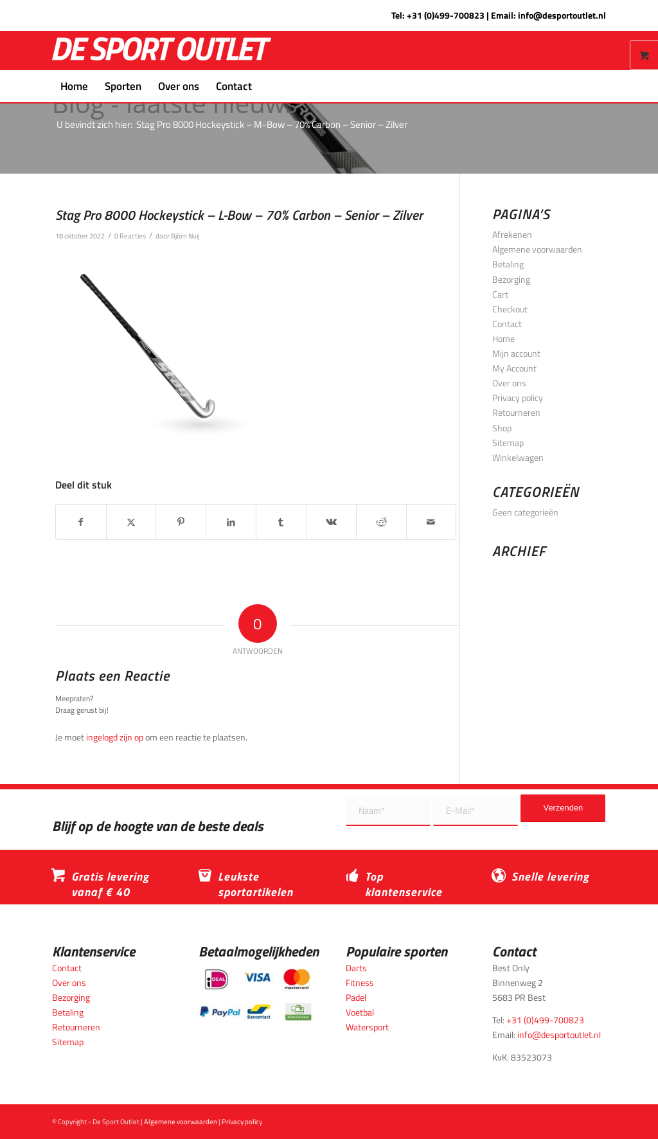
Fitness (360, 982)
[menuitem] (74, 86)
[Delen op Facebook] (81, 522)
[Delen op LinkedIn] (231, 522)
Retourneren (516, 412)
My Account (514, 368)
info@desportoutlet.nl (562, 15)
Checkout (510, 309)
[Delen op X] (131, 522)
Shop (501, 428)
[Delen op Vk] (331, 522)
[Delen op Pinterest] (181, 522)
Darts (356, 967)
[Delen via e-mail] (431, 522)
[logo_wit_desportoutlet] (161, 50)
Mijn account (516, 353)
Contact (507, 323)
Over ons (509, 383)
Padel (356, 997)
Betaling (508, 264)
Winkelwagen (518, 457)
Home (503, 338)
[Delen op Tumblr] (281, 522)
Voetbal (360, 1012)
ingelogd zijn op (114, 737)
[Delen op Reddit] (381, 522)
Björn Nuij (185, 235)
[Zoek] (268, 86)
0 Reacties (130, 235)
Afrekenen (512, 234)
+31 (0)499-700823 (446, 15)
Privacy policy (517, 397)
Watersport (367, 1027)
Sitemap (508, 442)
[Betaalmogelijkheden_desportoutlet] (255, 994)
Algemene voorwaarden (537, 249)
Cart (500, 294)
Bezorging (511, 279)
